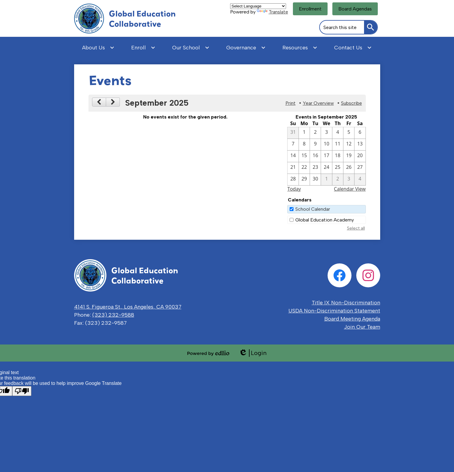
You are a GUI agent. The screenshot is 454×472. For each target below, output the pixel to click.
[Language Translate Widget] (258, 6)
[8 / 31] (293, 133)
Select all (356, 228)
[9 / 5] (349, 133)
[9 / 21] (293, 168)
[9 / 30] (315, 179)
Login (253, 353)
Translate (272, 12)
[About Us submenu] (98, 48)
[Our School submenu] (191, 48)
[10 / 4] (360, 179)
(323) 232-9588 (113, 315)
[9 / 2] (315, 133)
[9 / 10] (326, 144)
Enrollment (310, 9)
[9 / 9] (315, 144)
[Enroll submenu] (143, 48)
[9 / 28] (293, 179)
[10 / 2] (338, 179)
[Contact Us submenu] (353, 48)
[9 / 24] (326, 168)
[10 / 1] (326, 179)
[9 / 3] (326, 133)
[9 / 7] (293, 144)
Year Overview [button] (318, 103)
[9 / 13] (360, 144)
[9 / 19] (349, 156)
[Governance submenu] (246, 48)
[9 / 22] (304, 168)
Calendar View (350, 189)
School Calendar (312, 209)
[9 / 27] (360, 168)
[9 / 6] (360, 133)
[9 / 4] (338, 133)
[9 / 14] (293, 156)
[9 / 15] (304, 156)
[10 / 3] (349, 179)
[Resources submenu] (300, 48)
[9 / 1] (304, 133)
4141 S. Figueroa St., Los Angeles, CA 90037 (127, 306)
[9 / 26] (349, 168)
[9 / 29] (304, 179)
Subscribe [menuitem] (351, 103)
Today (294, 189)
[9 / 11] (338, 144)
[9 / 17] (326, 156)
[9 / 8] (304, 144)
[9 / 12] (349, 144)
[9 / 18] (338, 156)
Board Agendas (355, 9)
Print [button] (290, 103)
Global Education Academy (324, 220)
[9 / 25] (338, 168)
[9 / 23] (315, 168)
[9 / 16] (315, 156)
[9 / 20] (360, 156)
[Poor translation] (21, 391)
